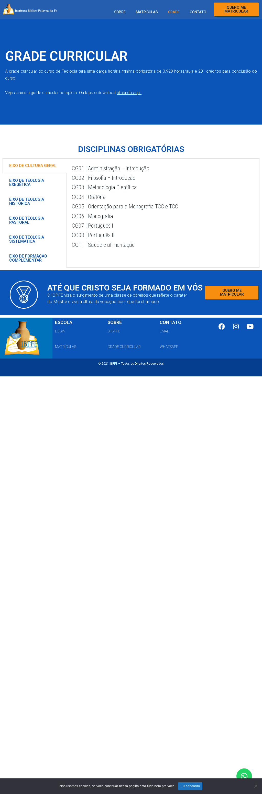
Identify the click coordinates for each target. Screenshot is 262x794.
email (165, 331)
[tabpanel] (163, 211)
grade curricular (124, 347)
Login (60, 331)
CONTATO (198, 12)
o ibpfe (113, 331)
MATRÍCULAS (147, 12)
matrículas (65, 347)
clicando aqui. (129, 92)
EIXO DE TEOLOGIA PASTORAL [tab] (26, 220)
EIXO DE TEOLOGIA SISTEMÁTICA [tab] (26, 239)
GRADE (174, 12)
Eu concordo (190, 786)
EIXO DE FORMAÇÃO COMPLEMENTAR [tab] (28, 258)
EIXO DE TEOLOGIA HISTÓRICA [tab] (26, 201)
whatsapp (169, 347)
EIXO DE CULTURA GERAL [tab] (33, 165)
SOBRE (120, 12)
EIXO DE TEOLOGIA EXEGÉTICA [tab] (26, 182)
